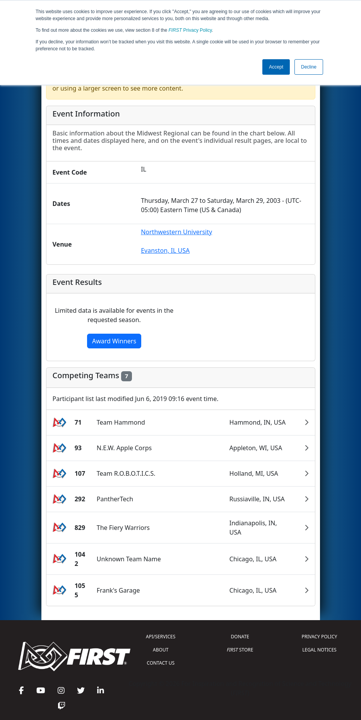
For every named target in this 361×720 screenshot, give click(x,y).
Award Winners (114, 341)
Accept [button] (276, 67)
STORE (240, 649)
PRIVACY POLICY (319, 636)
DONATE (240, 636)
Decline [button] (309, 67)
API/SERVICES (160, 636)
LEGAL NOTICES (319, 649)
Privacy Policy (190, 30)
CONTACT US (161, 663)
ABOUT (160, 649)
